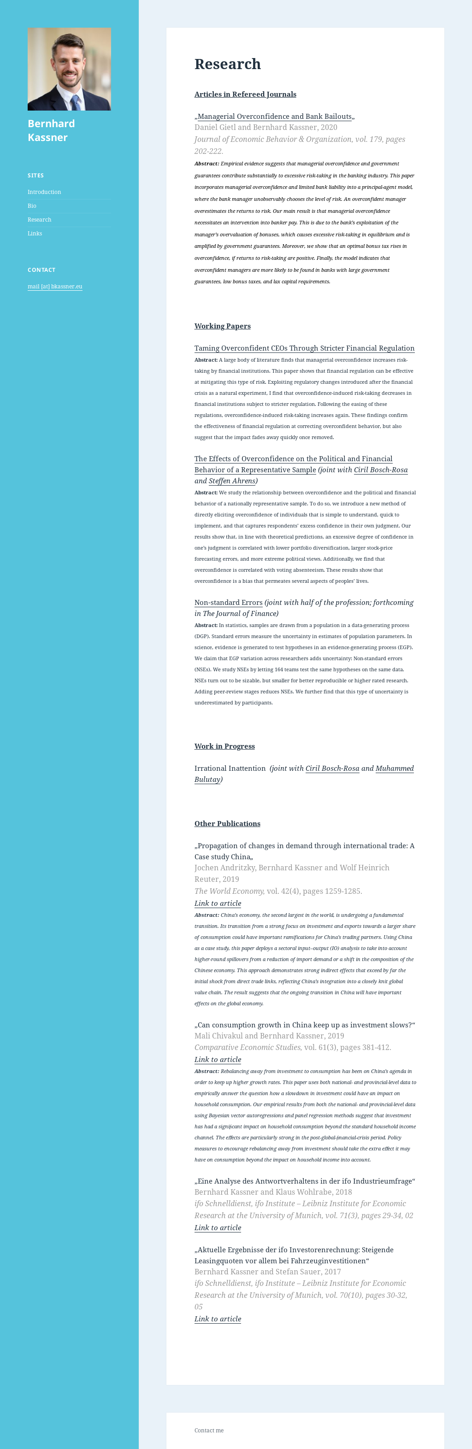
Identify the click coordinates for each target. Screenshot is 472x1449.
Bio (32, 206)
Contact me (209, 1430)
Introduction (44, 192)
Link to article (218, 903)
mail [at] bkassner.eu (55, 286)
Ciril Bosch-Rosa (381, 469)
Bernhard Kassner (51, 130)
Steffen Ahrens (232, 480)
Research (40, 219)
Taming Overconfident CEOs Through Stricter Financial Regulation (305, 347)
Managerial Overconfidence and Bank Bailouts (275, 116)
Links (35, 233)
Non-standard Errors (229, 602)
